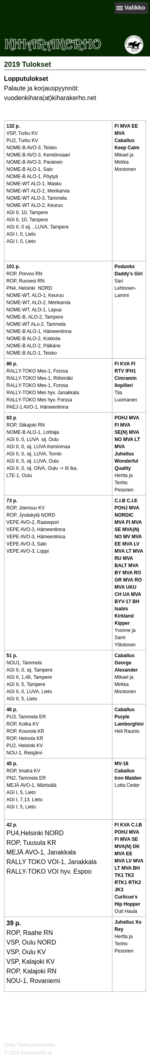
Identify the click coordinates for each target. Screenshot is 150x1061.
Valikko (134, 7)
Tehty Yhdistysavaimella (29, 1045)
